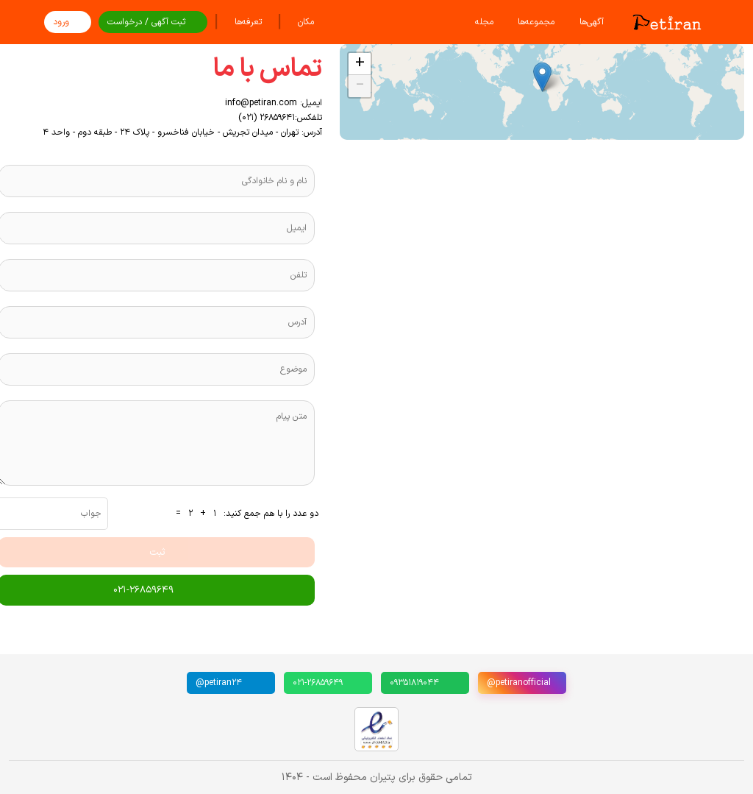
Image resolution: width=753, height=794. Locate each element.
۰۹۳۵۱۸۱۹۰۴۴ (414, 683)
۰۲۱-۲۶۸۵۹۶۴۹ (318, 683)
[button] (542, 77)
